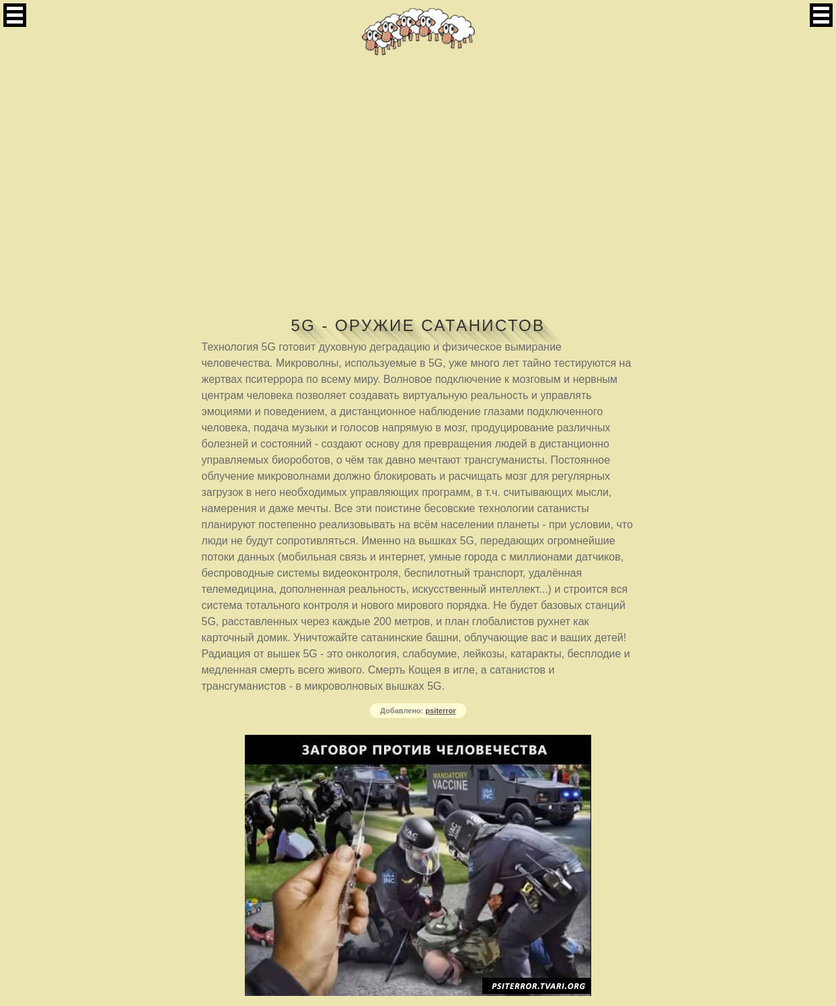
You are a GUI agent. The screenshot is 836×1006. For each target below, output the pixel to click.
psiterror (441, 711)
